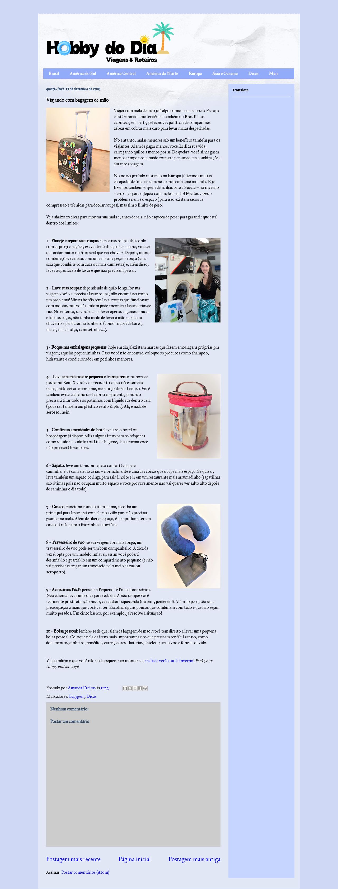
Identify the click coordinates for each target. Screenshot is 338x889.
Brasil (54, 73)
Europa (195, 73)
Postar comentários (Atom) (85, 872)
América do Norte (162, 73)
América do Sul (83, 73)
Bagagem (76, 696)
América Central (121, 73)
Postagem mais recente (73, 859)
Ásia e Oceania (225, 73)
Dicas (253, 73)
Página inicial (135, 859)
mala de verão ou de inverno (169, 660)
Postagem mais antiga (194, 859)
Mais (273, 73)
